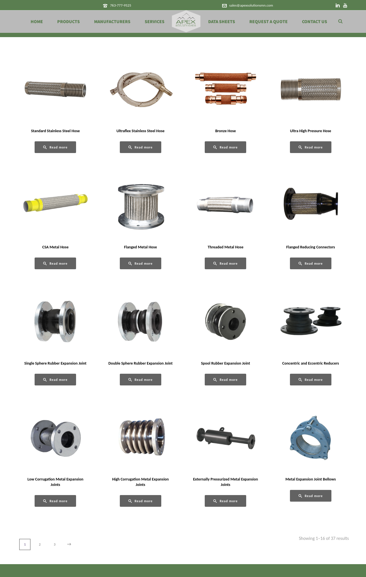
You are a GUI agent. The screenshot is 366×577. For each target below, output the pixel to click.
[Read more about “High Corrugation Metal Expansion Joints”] (140, 501)
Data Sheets (221, 22)
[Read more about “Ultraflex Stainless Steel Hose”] (140, 147)
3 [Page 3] (54, 544)
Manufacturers (112, 22)
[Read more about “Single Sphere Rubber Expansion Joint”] (55, 379)
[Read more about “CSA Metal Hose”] (55, 263)
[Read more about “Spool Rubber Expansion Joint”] (225, 379)
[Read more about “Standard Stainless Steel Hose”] (55, 147)
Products (68, 22)
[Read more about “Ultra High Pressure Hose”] (310, 147)
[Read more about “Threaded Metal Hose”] (225, 263)
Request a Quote (268, 22)
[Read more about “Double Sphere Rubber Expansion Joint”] (140, 379)
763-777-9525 (120, 5)
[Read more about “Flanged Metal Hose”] (140, 263)
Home (37, 22)
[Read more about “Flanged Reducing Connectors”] (310, 263)
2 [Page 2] (40, 544)
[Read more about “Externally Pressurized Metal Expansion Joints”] (225, 501)
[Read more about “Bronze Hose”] (225, 147)
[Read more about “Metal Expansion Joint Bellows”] (310, 496)
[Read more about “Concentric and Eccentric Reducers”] (310, 379)
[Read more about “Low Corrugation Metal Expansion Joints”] (55, 501)
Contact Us (314, 22)
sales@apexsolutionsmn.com (251, 5)
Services (154, 22)
